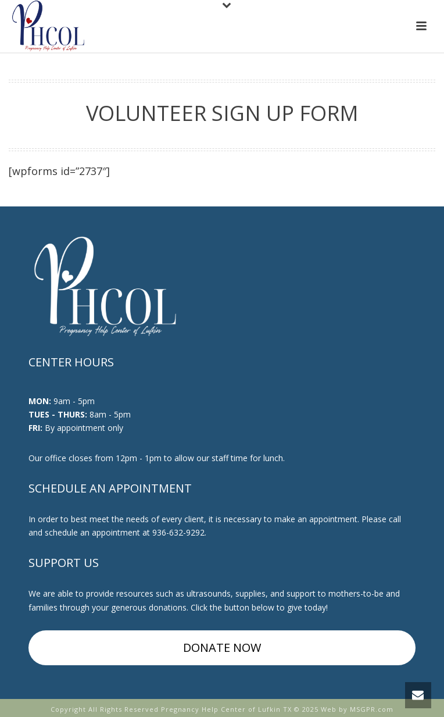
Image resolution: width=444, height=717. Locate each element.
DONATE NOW (222, 647)
